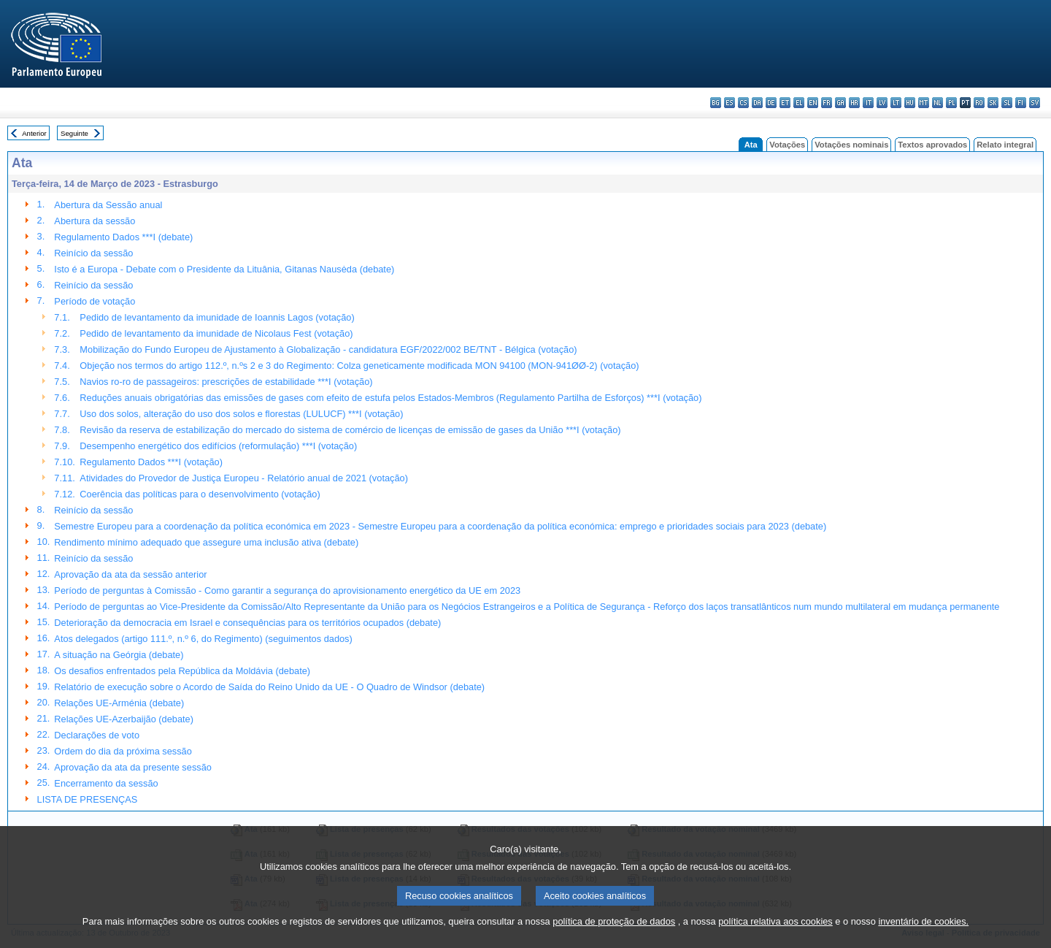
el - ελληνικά (798, 102)
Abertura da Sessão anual (108, 204)
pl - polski (951, 102)
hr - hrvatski (854, 102)
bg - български (715, 102)
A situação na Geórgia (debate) (118, 654)
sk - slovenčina (993, 102)
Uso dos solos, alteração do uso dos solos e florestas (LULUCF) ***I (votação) (241, 413)
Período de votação (94, 301)
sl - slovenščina (1006, 102)
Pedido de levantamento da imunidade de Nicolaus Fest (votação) (216, 333)
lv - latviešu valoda (882, 102)
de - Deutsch (771, 102)
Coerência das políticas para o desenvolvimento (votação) (200, 494)
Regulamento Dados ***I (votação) (151, 461)
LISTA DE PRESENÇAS (87, 799)
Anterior (34, 133)
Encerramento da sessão (106, 783)
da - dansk (757, 102)
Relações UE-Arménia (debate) (119, 702)
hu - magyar (909, 102)
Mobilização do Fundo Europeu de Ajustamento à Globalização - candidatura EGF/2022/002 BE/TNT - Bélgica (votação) (328, 349)
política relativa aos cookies (775, 937)
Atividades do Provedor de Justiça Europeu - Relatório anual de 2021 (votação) (244, 478)
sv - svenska (1034, 102)
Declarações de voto (96, 735)
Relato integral (1005, 144)
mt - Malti (923, 102)
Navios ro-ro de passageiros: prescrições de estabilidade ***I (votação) (226, 381)
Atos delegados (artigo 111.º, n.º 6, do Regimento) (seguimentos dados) (203, 638)
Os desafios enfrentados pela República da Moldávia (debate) (182, 670)
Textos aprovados (932, 144)
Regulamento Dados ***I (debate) (123, 237)
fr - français (826, 102)
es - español (729, 102)
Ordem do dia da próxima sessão (123, 751)
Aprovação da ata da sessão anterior (130, 574)
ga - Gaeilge (840, 102)
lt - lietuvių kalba (895, 102)
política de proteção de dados (614, 937)
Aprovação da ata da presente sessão (133, 767)
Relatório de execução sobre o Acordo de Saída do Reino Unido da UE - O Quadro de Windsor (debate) (269, 686)
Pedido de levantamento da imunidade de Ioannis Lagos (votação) (217, 317)
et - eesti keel (784, 102)
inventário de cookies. (923, 937)
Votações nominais (851, 144)
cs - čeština (743, 102)
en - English (812, 102)
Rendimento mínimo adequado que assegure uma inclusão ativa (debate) (206, 542)
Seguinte (74, 133)
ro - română (979, 102)
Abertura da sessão (94, 220)
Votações (787, 144)
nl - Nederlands (937, 102)
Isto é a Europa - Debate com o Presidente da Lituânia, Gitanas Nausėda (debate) (224, 269)
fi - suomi (1020, 102)
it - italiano (868, 102)
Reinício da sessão (93, 253)
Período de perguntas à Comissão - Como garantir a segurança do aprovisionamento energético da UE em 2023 (287, 590)
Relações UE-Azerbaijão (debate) (123, 719)
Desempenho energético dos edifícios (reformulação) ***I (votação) (218, 445)
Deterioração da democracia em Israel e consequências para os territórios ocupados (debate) (247, 622)
